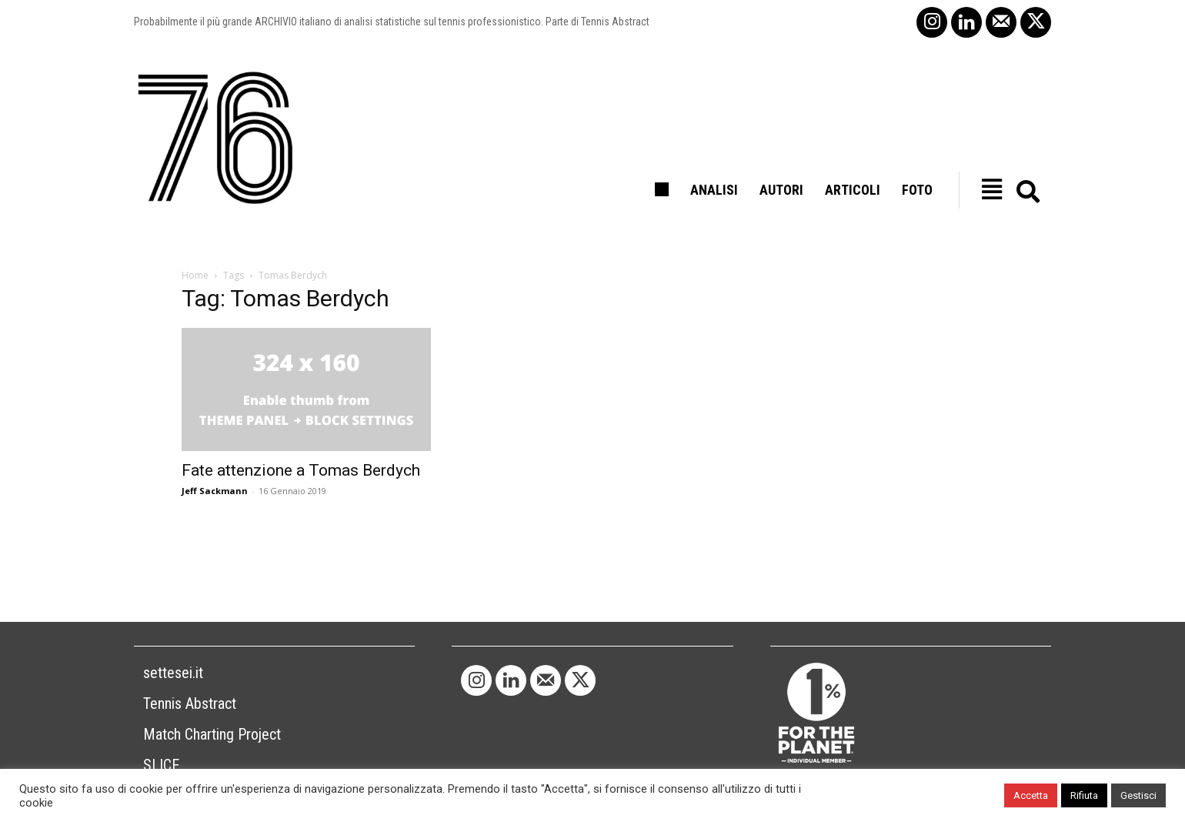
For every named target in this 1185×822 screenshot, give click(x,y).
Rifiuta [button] (1084, 795)
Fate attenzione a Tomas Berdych (301, 470)
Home (195, 275)
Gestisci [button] (1138, 795)
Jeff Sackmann (215, 490)
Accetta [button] (1030, 795)
